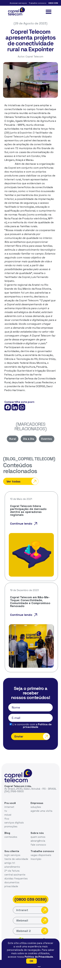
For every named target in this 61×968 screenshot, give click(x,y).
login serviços (12, 855)
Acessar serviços (18, 3)
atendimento (12, 866)
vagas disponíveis (41, 855)
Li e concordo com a (31, 725)
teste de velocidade (16, 859)
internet (9, 806)
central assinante (14, 874)
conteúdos (10, 836)
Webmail (32, 920)
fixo (6, 818)
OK (31, 961)
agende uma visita (41, 810)
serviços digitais (14, 822)
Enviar (32, 736)
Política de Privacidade (39, 956)
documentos (11, 882)
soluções (36, 806)
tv (5, 810)
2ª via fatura (12, 870)
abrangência (38, 840)
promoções (10, 826)
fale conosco (38, 844)
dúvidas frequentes (16, 878)
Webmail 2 (32, 931)
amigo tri (9, 862)
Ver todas (22, 481)
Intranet (32, 910)
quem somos (38, 836)
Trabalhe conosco (37, 3)
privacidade (11, 886)
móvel (7, 814)
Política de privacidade (37, 726)
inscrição (36, 859)
